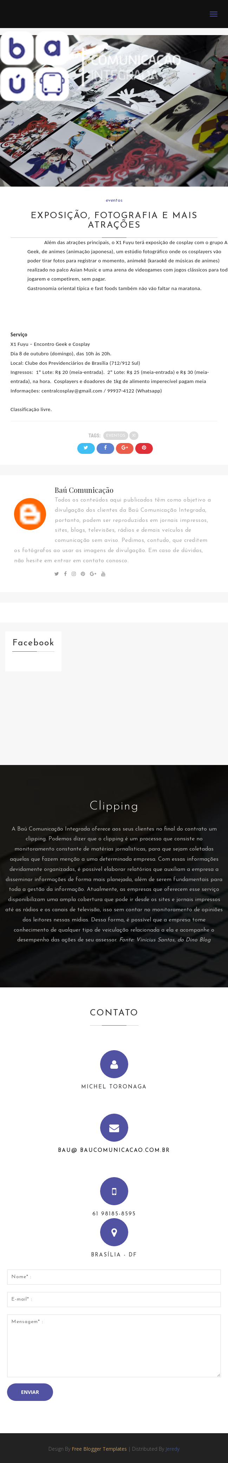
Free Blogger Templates (99, 1448)
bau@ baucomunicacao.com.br (114, 1150)
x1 (134, 436)
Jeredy (172, 1448)
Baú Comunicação (84, 490)
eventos (114, 200)
